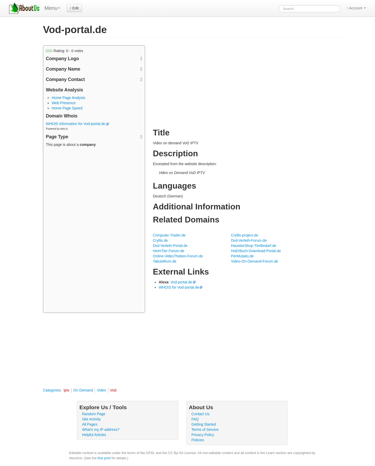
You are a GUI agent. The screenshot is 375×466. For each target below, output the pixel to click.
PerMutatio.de (242, 256)
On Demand (83, 390)
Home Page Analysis (68, 98)
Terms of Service (204, 429)
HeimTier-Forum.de (168, 251)
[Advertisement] (94, 230)
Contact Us (200, 414)
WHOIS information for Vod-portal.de (77, 124)
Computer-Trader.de (169, 235)
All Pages (89, 424)
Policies (197, 440)
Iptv (67, 390)
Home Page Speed (67, 108)
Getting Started (203, 424)
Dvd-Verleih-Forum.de (249, 240)
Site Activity (91, 419)
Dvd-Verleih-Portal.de (170, 246)
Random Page (93, 414)
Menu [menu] (52, 8)
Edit (74, 8)
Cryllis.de (160, 240)
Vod (113, 390)
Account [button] (356, 8)
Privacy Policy (202, 435)
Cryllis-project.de (244, 235)
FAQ (195, 419)
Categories (52, 390)
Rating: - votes (64, 51)
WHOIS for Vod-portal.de (179, 287)
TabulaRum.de (164, 261)
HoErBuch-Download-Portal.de (256, 251)
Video (101, 390)
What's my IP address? (100, 429)
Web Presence (64, 103)
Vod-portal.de (181, 282)
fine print (104, 458)
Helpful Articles (94, 435)
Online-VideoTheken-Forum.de (178, 256)
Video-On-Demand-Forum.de (254, 261)
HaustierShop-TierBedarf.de (253, 246)
